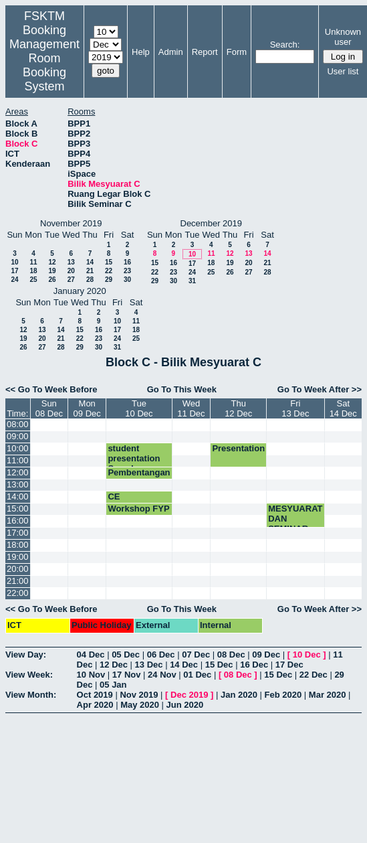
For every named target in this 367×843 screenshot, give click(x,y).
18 (33, 271)
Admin (170, 52)
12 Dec (114, 665)
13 (71, 262)
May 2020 (139, 705)
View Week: (29, 675)
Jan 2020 (239, 695)
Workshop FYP (138, 509)
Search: (285, 45)
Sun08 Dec (49, 408)
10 (14, 262)
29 (108, 279)
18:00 (18, 545)
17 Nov (126, 675)
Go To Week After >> (319, 389)
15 (108, 262)
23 (127, 271)
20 (71, 271)
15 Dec (219, 665)
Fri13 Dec (295, 408)
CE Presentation (134, 501)
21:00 (18, 581)
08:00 (18, 424)
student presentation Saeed (134, 458)
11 (33, 262)
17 (14, 271)
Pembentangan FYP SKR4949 (139, 477)
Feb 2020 (283, 695)
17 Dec (289, 665)
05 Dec (126, 654)
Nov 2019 (139, 695)
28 (90, 279)
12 (51, 262)
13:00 (18, 484)
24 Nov (162, 675)
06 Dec (161, 654)
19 (51, 271)
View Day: (25, 654)
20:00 (18, 569)
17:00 (18, 533)
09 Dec (266, 654)
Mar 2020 (327, 695)
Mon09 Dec (87, 408)
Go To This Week (182, 389)
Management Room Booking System (44, 65)
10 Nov (91, 675)
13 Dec (149, 665)
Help (141, 52)
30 (127, 279)
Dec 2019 (189, 695)
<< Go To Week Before (51, 389)
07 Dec (196, 654)
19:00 (18, 557)
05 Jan (113, 685)
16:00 (18, 521)
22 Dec (313, 675)
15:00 (18, 509)
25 (33, 279)
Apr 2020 (95, 705)
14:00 (18, 496)
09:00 (18, 436)
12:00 (18, 472)
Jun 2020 (185, 705)
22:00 (18, 593)
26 (51, 279)
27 (71, 279)
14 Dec (184, 665)
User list (342, 71)
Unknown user (343, 37)
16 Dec (254, 665)
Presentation (238, 448)
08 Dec (231, 654)
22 (108, 271)
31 (192, 281)
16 (127, 262)
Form (237, 52)
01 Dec (197, 675)
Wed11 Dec (191, 408)
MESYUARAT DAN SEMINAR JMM (295, 524)
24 (14, 279)
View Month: (30, 695)
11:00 (18, 460)
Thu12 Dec (238, 408)
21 (90, 271)
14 (90, 262)
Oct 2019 (95, 695)
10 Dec (307, 654)
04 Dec (91, 654)
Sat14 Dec (343, 408)
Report (205, 52)
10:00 (18, 448)
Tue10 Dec (138, 408)
